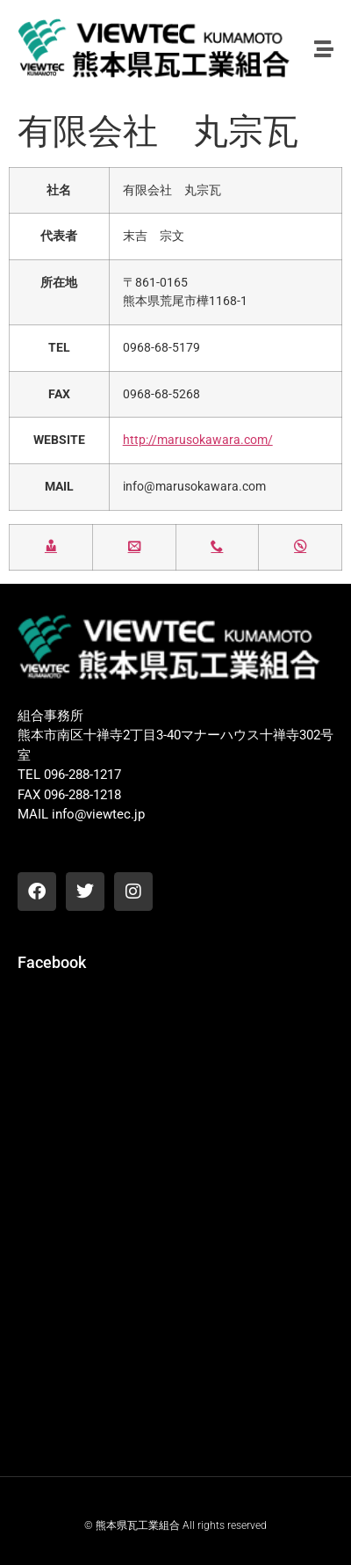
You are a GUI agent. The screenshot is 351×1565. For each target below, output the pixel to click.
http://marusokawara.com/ (198, 440)
